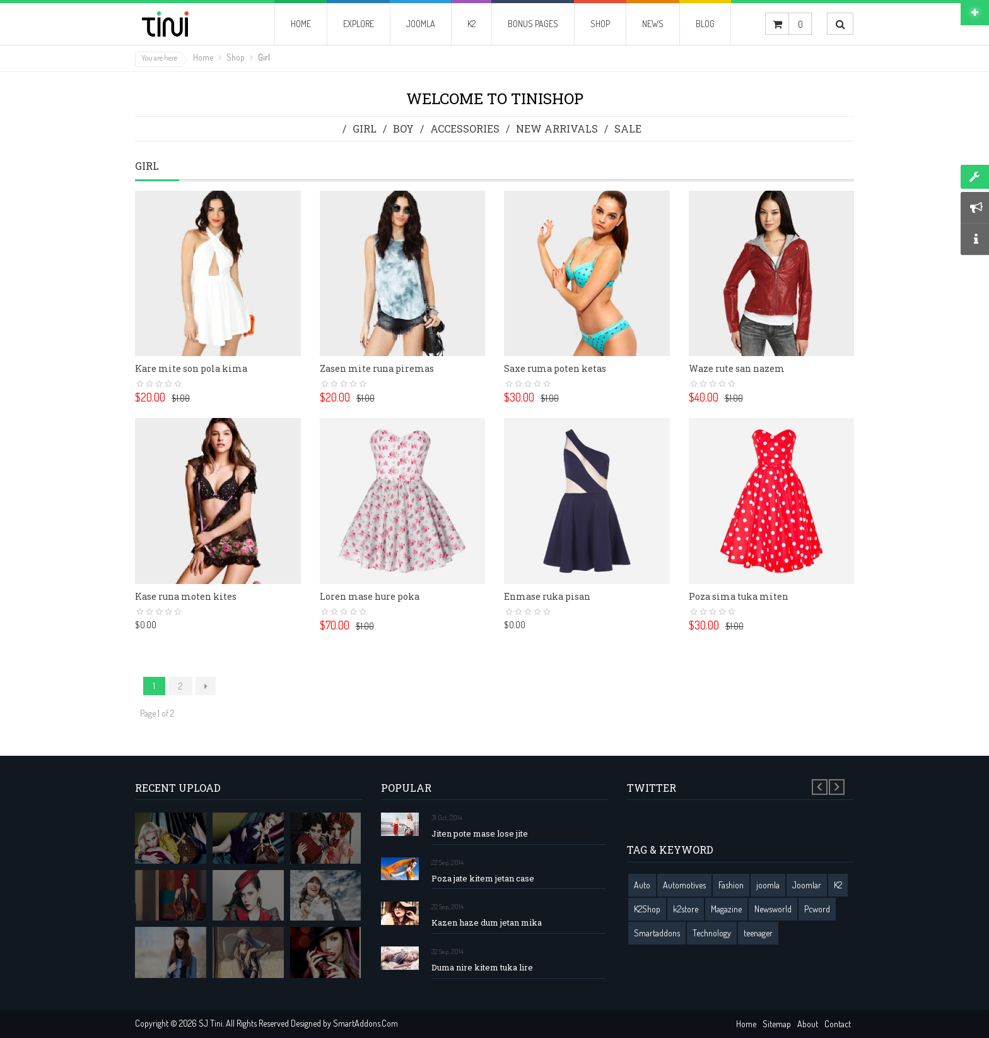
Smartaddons (657, 933)
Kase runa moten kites (186, 596)
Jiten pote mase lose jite (479, 833)
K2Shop (647, 909)
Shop (235, 57)
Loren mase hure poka (369, 596)
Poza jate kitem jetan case (482, 878)
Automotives (684, 885)
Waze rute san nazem (737, 368)
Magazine (726, 909)
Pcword (817, 909)
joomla (768, 885)
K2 (838, 885)
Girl (365, 128)
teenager (758, 933)
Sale (627, 128)
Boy (403, 128)
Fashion (731, 885)
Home (203, 57)
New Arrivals (557, 128)
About (807, 1023)
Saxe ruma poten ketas (555, 368)
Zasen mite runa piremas (377, 368)
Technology (712, 933)
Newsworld (773, 909)
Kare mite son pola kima (191, 368)
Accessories (465, 128)
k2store (685, 909)
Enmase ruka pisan (547, 596)
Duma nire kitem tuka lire (482, 967)
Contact (837, 1023)
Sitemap (777, 1023)
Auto (642, 885)
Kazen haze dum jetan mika (486, 922)
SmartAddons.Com (365, 1023)
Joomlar (806, 885)
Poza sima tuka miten (738, 596)
